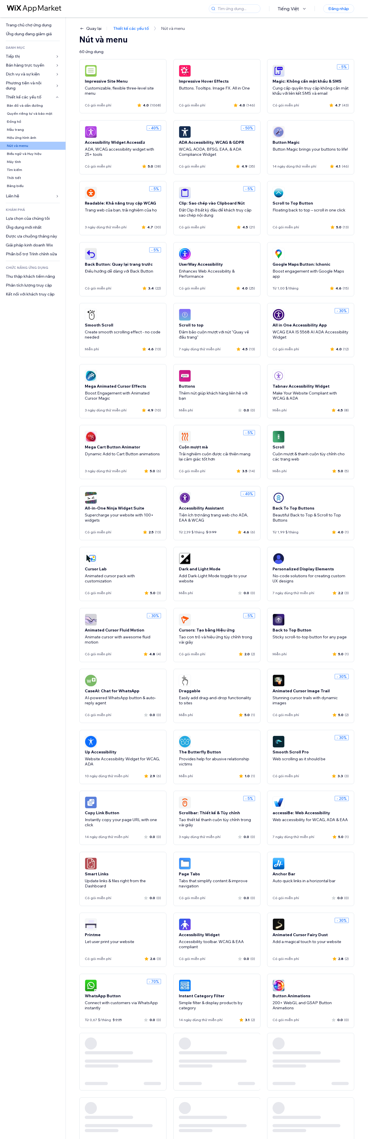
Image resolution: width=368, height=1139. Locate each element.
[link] (33, 25)
